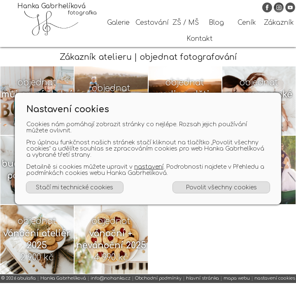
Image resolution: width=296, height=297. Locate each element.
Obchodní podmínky (158, 285)
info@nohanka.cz (111, 285)
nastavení (148, 167)
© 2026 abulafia (18, 285)
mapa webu (237, 285)
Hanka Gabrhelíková (63, 285)
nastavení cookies (274, 285)
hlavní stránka (202, 285)
